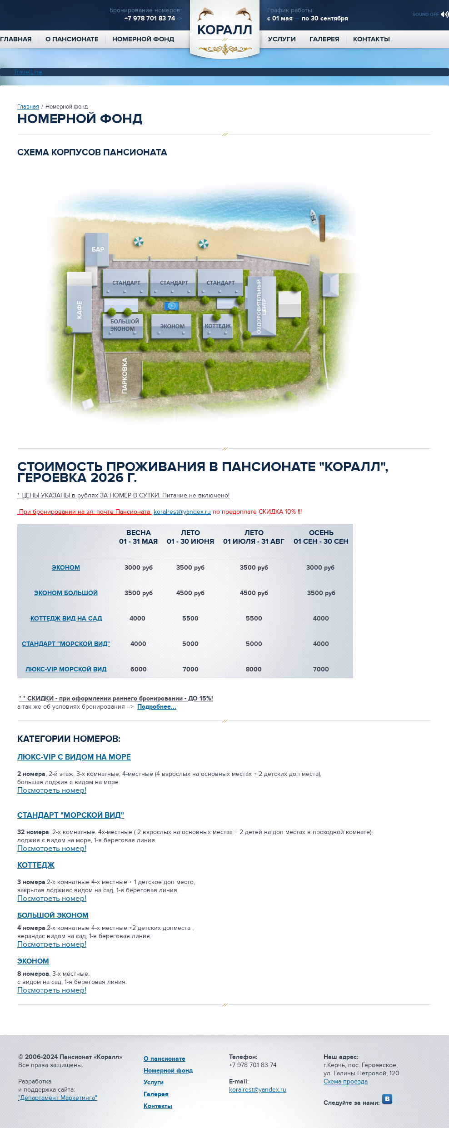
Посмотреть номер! (51, 898)
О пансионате (72, 39)
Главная (28, 106)
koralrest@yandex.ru (182, 512)
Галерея (324, 39)
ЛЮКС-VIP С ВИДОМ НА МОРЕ (74, 757)
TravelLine (28, 72)
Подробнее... (156, 707)
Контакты (371, 39)
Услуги (282, 39)
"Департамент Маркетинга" (57, 1098)
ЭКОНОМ (66, 567)
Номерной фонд (143, 39)
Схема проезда (346, 1081)
